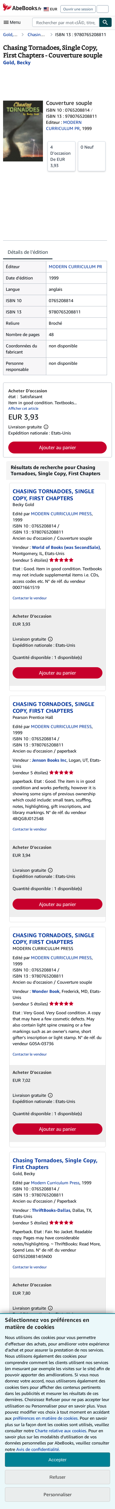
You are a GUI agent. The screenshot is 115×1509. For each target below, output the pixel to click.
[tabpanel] (55, 318)
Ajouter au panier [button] (57, 447)
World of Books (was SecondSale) (66, 547)
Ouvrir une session (78, 9)
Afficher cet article (23, 408)
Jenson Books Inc (49, 760)
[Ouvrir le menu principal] (13, 22)
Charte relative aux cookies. (61, 1430)
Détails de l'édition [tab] (28, 252)
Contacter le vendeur (30, 598)
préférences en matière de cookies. (46, 1418)
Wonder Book (45, 991)
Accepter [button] (57, 1459)
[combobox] (65, 22)
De (61, 156)
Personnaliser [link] (58, 1494)
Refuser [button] (57, 1477)
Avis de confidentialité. (38, 1449)
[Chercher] (105, 22)
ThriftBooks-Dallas (51, 1210)
